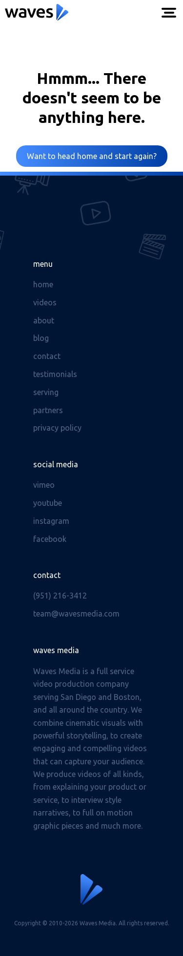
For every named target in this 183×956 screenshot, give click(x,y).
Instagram (51, 521)
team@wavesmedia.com (76, 613)
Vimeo (44, 484)
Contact (47, 356)
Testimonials (55, 374)
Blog (41, 338)
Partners (48, 410)
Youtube (47, 502)
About (43, 320)
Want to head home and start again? (92, 156)
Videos (45, 302)
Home (43, 284)
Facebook (49, 539)
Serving (46, 392)
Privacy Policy (57, 427)
